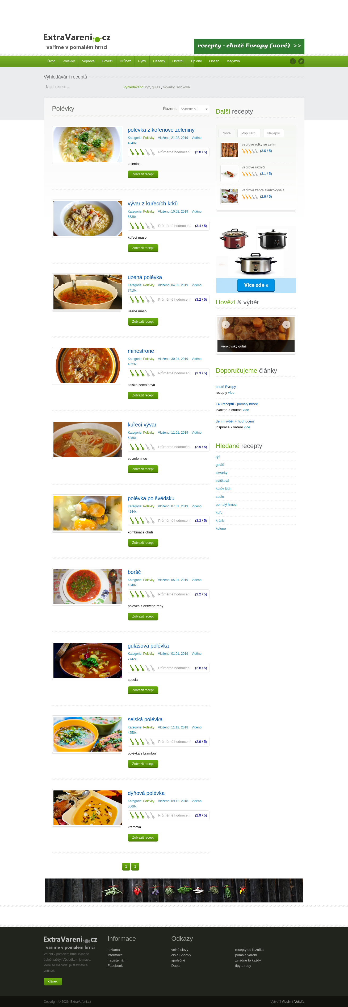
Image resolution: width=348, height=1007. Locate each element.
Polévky (69, 61)
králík (220, 521)
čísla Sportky (181, 955)
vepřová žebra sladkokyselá (263, 190)
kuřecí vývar (142, 425)
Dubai (176, 966)
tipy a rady (243, 966)
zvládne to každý (248, 960)
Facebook (115, 966)
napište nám (117, 960)
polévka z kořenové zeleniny (161, 130)
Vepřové (88, 61)
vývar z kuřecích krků (153, 203)
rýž (147, 87)
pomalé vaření (246, 955)
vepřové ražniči (253, 167)
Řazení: (170, 108)
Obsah (214, 61)
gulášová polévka (148, 646)
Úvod (52, 61)
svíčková (183, 87)
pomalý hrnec (226, 505)
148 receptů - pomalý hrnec (237, 404)
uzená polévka (145, 277)
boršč (134, 572)
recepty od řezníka (249, 950)
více (231, 393)
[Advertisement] (174, 13)
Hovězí (107, 61)
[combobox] (194, 109)
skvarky (168, 87)
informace (115, 955)
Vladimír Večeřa (293, 1002)
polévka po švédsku (151, 498)
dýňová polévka (146, 793)
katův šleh (224, 489)
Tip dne (196, 61)
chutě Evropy (226, 387)
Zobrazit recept (143, 174)
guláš (156, 87)
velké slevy (179, 950)
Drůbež (125, 61)
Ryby (142, 61)
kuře (219, 513)
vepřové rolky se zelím (259, 144)
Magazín (233, 61)
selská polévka (145, 719)
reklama (114, 950)
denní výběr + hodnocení (235, 421)
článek (53, 981)
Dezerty (159, 61)
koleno (221, 529)
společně (178, 960)
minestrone (141, 351)
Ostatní (177, 61)
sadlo (220, 497)
